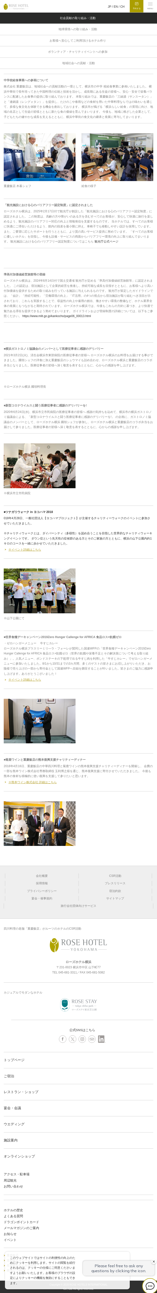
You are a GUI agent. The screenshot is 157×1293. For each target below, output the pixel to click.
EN (116, 6)
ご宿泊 (9, 1076)
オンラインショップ (19, 1156)
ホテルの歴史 (13, 1210)
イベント (10, 1240)
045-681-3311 (67, 972)
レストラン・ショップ (21, 1092)
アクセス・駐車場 (16, 1174)
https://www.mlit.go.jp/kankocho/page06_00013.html (56, 316)
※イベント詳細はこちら (24, 549)
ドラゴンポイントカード (21, 1222)
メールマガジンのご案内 (21, 1228)
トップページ (14, 1060)
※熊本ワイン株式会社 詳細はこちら (32, 782)
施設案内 (11, 1140)
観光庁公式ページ (106, 241)
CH (122, 6)
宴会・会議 (12, 1108)
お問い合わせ (13, 1186)
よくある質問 (13, 1216)
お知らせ (10, 1234)
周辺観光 (10, 1180)
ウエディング (14, 1124)
